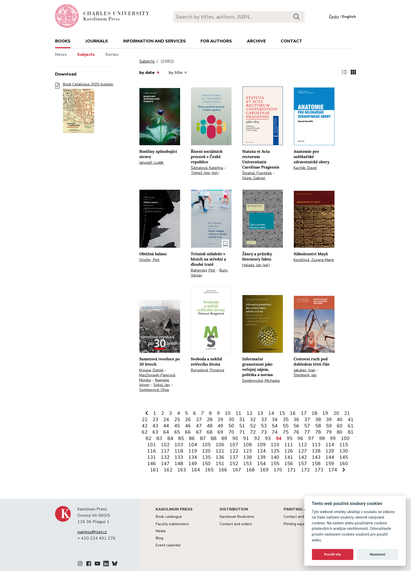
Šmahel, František (257, 173)
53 (264, 426)
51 (242, 426)
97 (311, 438)
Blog (159, 538)
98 (322, 438)
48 (210, 426)
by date (149, 72)
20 (336, 413)
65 (177, 432)
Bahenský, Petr (203, 270)
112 (302, 445)
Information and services (154, 41)
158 (316, 463)
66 (188, 432)
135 (206, 457)
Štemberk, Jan (305, 375)
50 (231, 426)
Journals (96, 41)
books (63, 41)
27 (199, 419)
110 (275, 445)
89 (224, 438)
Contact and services (301, 516)
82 (149, 438)
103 (179, 445)
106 (220, 445)
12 (249, 413)
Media (161, 531)
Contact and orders (236, 523)
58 (318, 426)
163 (181, 470)
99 (333, 438)
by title (178, 72)
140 (275, 457)
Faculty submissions (172, 523)
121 (220, 451)
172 (305, 470)
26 (188, 419)
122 (234, 451)
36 (296, 419)
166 (223, 470)
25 (177, 419)
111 (288, 445)
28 (210, 419)
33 (264, 419)
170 (278, 470)
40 (340, 419)
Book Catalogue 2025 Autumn (88, 109)
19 (325, 413)
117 (165, 451)
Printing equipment (299, 523)
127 (302, 451)
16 (293, 413)
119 (192, 451)
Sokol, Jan (161, 384)
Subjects (86, 54)
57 (307, 426)
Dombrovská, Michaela (261, 380)
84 (170, 438)
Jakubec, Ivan (304, 370)
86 (192, 438)
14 (271, 413)
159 (330, 463)
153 (247, 463)
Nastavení (377, 554)
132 (165, 457)
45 (177, 426)
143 (316, 457)
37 (307, 419)
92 (257, 438)
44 (166, 426)
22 (145, 419)
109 (261, 445)
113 (316, 445)
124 (261, 451)
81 (351, 432)
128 (316, 451)
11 (238, 413)
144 (330, 457)
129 (330, 451)
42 (145, 426)
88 (214, 438)
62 (145, 432)
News (61, 54)
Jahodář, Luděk (151, 162)
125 (275, 451)
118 (179, 451)
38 (318, 419)
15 (282, 413)
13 (260, 413)
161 (154, 470)
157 (302, 463)
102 (165, 445)
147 (165, 463)
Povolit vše (332, 554)
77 (307, 432)
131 (151, 457)
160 (343, 463)
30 (231, 419)
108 (247, 445)
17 (304, 413)
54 (275, 426)
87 (203, 438)
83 (159, 438)
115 (343, 445)
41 (351, 419)
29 (220, 419)
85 (181, 438)
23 (155, 419)
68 (210, 432)
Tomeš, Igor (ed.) (205, 172)
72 (253, 432)
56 (296, 426)
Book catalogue (169, 516)
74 (275, 432)
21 (347, 413)
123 (247, 451)
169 (264, 470)
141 (288, 457)
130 (343, 451)
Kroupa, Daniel (151, 370)
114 (330, 445)
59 (329, 426)
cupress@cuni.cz (92, 532)
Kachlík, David (305, 167)
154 (261, 463)
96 (300, 438)
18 (314, 413)
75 (286, 432)
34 (275, 419)
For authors (216, 41)
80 (340, 432)
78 (318, 432)
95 (290, 438)
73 (264, 432)
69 (220, 432)
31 (242, 419)
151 (220, 463)
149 (192, 463)
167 (236, 470)
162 (168, 470)
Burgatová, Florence (207, 370)
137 (234, 457)
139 (261, 457)
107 (234, 445)
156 (288, 463)
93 (268, 438)
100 (345, 438)
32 (253, 419)
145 (343, 457)
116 (151, 451)
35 (286, 419)
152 (234, 463)
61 (351, 426)
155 (275, 463)
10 (228, 413)
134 (192, 457)
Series (111, 54)
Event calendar (168, 545)
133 (179, 457)
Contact (291, 41)
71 (242, 432)
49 (220, 426)
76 (296, 432)
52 (253, 426)
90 (235, 438)
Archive (256, 41)
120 (206, 451)
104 (192, 445)
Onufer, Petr (149, 259)
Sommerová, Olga (154, 389)
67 (199, 432)
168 (250, 470)
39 (329, 419)
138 (247, 457)
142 (302, 457)
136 (220, 457)
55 (286, 426)
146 (151, 463)
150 (206, 463)
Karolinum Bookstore (237, 516)
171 (291, 470)
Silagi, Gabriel (253, 178)
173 (319, 470)
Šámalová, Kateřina (207, 167)
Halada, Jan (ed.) (256, 265)
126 (288, 451)
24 (166, 419)
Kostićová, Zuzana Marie (314, 259)
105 (206, 445)
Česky (334, 16)
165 (209, 470)
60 (340, 426)
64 (166, 432)
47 (199, 426)
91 (246, 438)
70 (231, 432)
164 (195, 470)
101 (151, 445)
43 (155, 426)
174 (332, 470)
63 (155, 432)
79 (329, 432)
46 (188, 426)
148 (179, 463)
